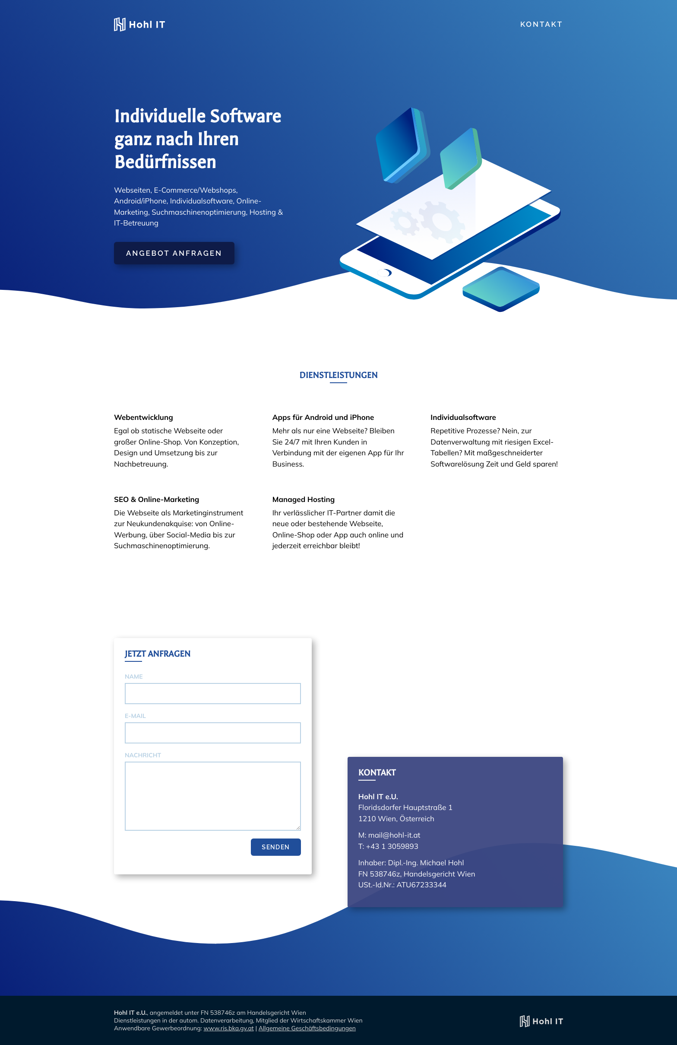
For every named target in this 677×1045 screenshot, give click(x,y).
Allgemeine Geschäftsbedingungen (307, 1028)
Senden (276, 847)
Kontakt (541, 24)
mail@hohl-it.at (394, 835)
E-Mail (135, 716)
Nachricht (143, 755)
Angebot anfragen (174, 253)
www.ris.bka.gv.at (228, 1028)
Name (134, 676)
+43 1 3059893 (392, 846)
